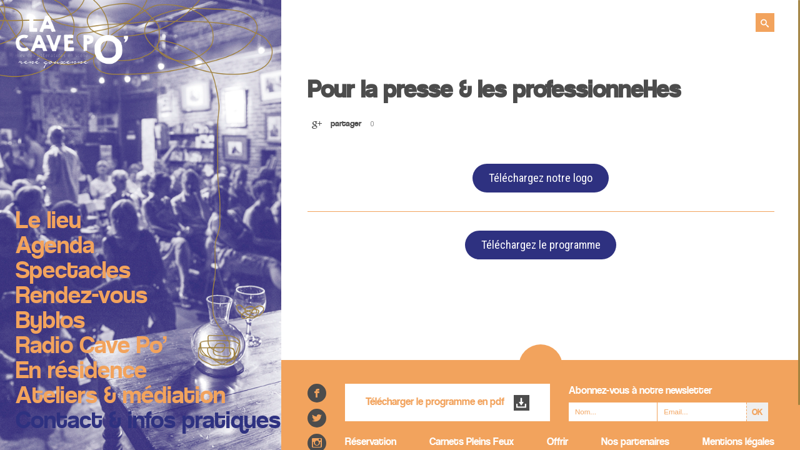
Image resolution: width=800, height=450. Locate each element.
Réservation (370, 442)
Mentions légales (738, 442)
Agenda (55, 246)
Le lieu (48, 221)
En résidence (81, 371)
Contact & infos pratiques (148, 421)
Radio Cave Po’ (91, 346)
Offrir (557, 442)
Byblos (50, 321)
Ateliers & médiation (121, 396)
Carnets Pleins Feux (471, 442)
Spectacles (73, 271)
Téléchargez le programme (541, 244)
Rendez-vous (82, 296)
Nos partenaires (635, 442)
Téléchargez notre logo (540, 177)
